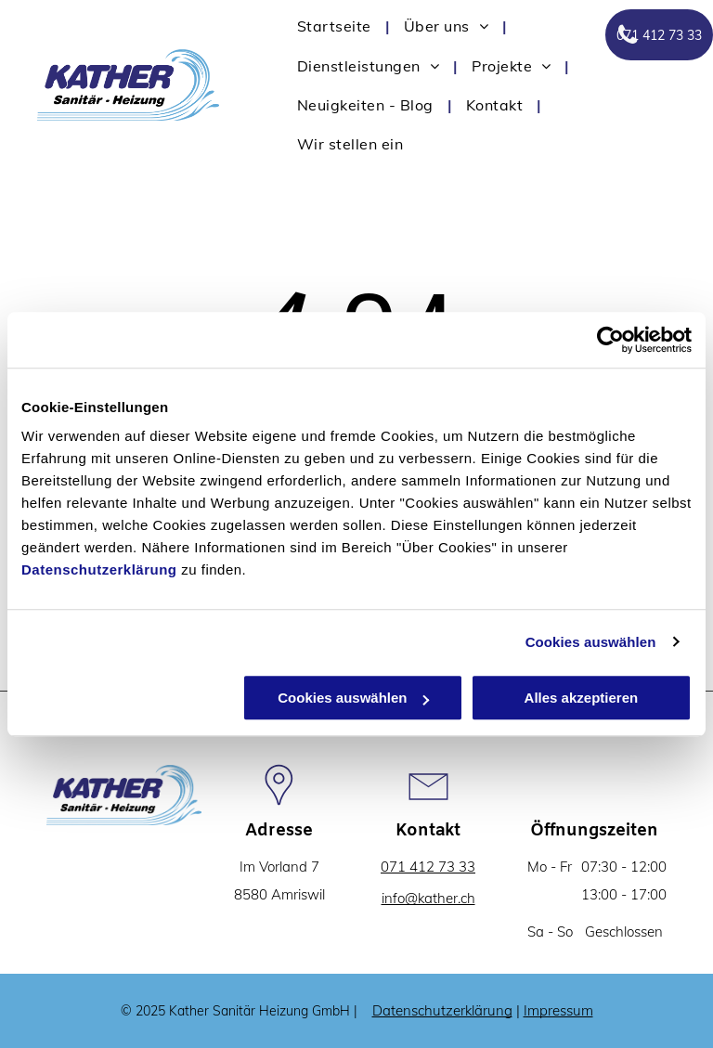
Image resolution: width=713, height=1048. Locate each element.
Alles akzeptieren (582, 697)
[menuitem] (336, 25)
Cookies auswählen (590, 642)
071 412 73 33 (428, 866)
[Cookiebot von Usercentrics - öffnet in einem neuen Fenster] (610, 340)
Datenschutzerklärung (99, 569)
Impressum (558, 1010)
